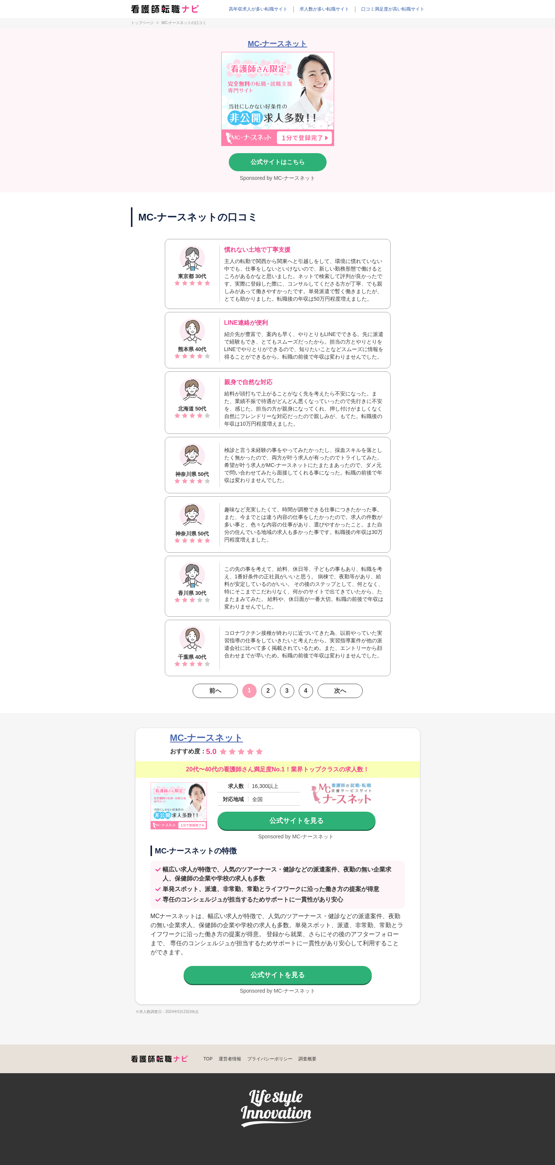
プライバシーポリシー (269, 1059)
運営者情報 (230, 1059)
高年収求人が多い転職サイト (258, 9)
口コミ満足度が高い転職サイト (392, 9)
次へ (340, 690)
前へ (215, 690)
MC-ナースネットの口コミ (183, 23)
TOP (208, 1059)
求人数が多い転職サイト (324, 9)
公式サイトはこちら (278, 162)
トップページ (142, 23)
